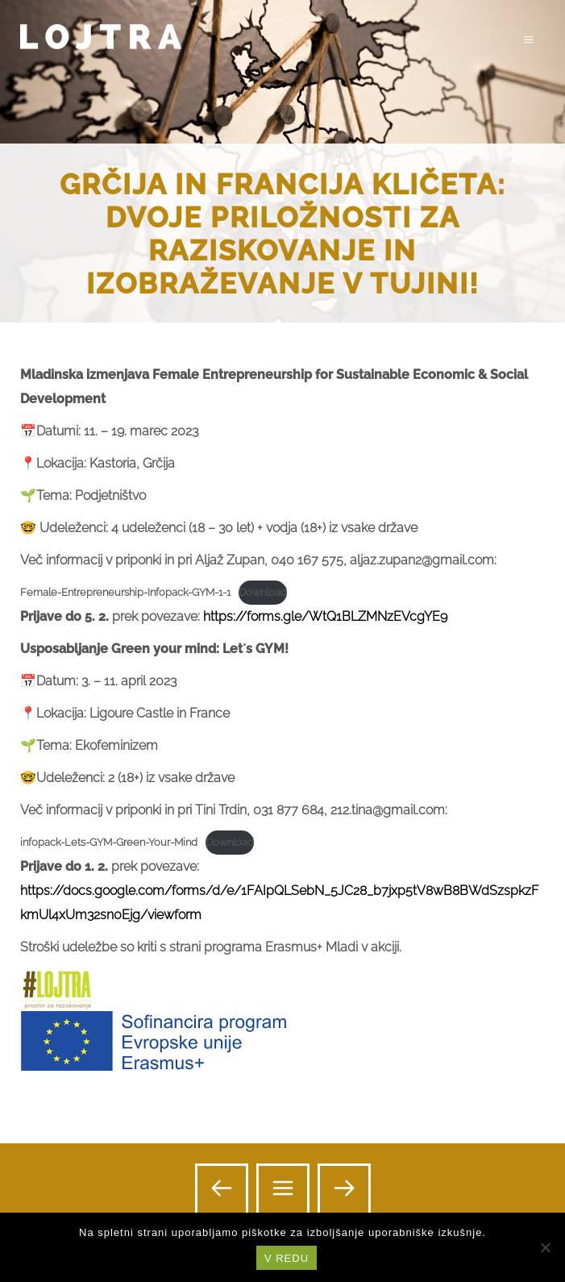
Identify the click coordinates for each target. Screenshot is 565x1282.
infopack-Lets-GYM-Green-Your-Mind (108, 842)
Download (263, 592)
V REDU (286, 1258)
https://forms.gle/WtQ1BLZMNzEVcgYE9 (325, 616)
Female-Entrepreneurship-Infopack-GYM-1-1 (125, 592)
